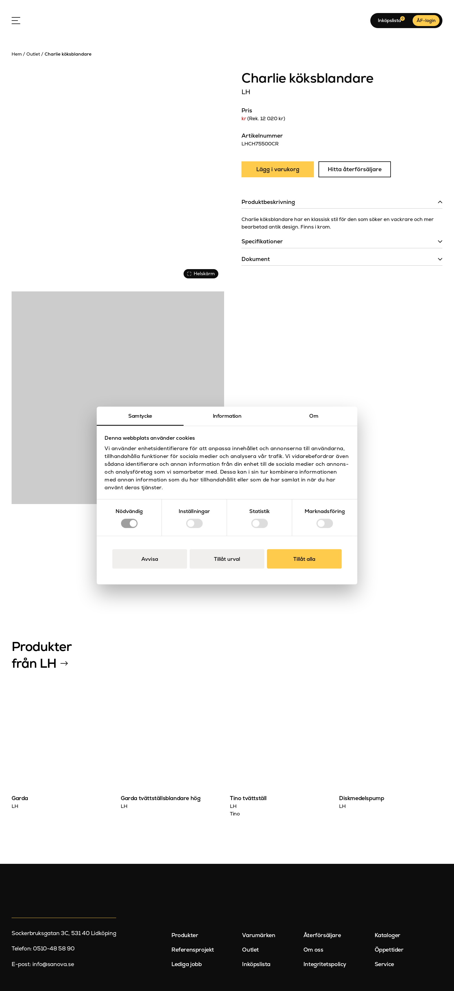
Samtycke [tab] (140, 415)
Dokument (255, 259)
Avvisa (149, 559)
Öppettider (389, 949)
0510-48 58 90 (53, 948)
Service (384, 964)
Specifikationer (262, 241)
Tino (234, 814)
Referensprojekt (192, 949)
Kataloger (387, 935)
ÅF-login (426, 20)
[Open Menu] (16, 20)
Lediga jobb (186, 964)
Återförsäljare (322, 935)
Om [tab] (313, 415)
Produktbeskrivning (268, 202)
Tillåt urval (227, 559)
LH (245, 91)
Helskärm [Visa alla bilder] (201, 274)
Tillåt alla (304, 559)
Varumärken (258, 935)
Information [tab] (227, 415)
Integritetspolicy (324, 964)
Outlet (33, 54)
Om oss (313, 949)
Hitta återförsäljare (355, 169)
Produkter (184, 935)
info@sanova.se (53, 964)
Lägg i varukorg (277, 169)
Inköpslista (256, 964)
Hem (17, 54)
